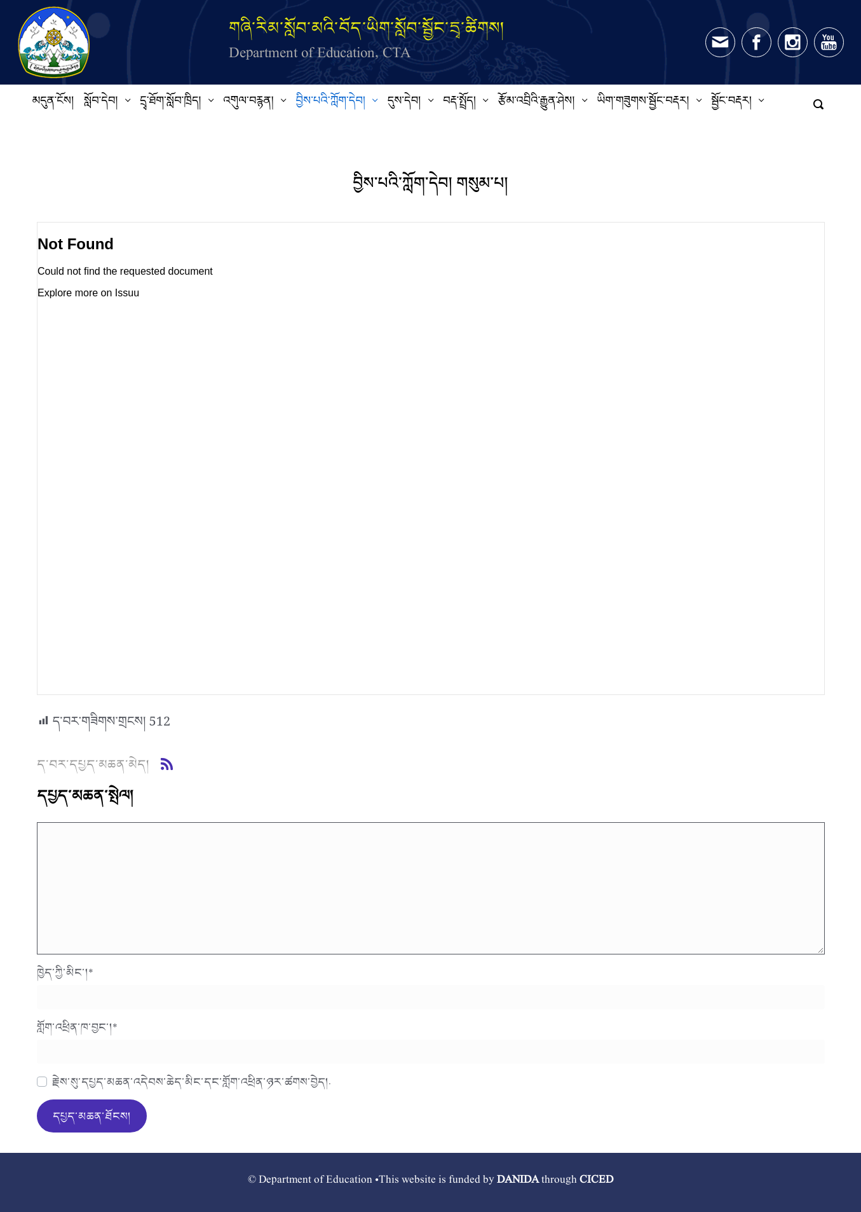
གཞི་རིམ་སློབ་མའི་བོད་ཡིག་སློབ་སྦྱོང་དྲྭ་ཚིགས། (367, 27)
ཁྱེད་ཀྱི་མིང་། (65, 972)
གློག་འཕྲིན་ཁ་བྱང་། (77, 1027)
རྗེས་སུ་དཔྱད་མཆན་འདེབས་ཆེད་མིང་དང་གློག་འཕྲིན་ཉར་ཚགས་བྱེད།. (191, 1081)
